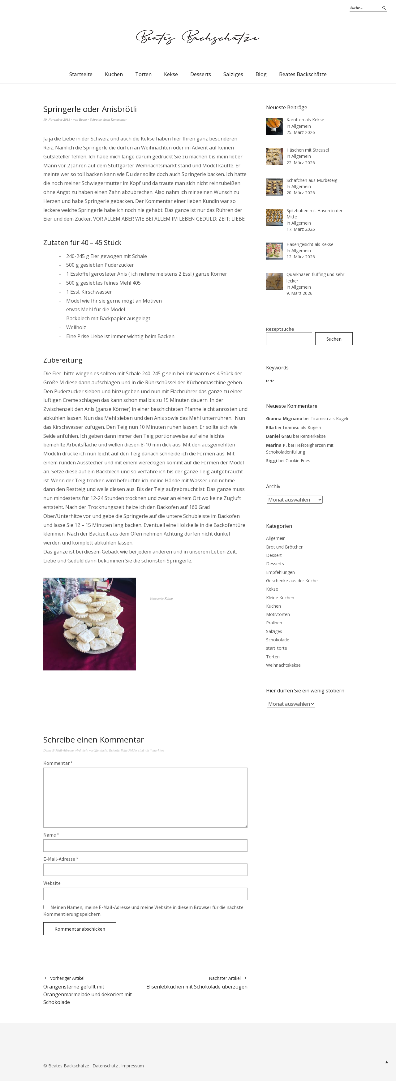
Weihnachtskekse (283, 665)
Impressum (132, 1066)
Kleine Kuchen (280, 598)
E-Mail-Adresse (60, 859)
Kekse (171, 74)
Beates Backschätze (303, 74)
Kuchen (114, 74)
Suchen (334, 339)
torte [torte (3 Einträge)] (270, 381)
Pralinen (274, 623)
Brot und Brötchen (284, 547)
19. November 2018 (56, 119)
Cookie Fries (298, 460)
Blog (261, 74)
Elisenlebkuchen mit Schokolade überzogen (197, 982)
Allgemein (276, 538)
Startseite (81, 74)
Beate (83, 119)
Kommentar (58, 763)
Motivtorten (278, 614)
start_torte (276, 648)
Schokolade (277, 640)
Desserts (200, 74)
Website (52, 883)
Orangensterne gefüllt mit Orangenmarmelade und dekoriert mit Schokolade (94, 990)
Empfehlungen (280, 572)
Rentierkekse (313, 436)
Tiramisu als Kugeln (330, 418)
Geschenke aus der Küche (292, 581)
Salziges (233, 74)
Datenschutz (105, 1066)
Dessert (274, 555)
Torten (143, 74)
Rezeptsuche (280, 329)
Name (51, 835)
